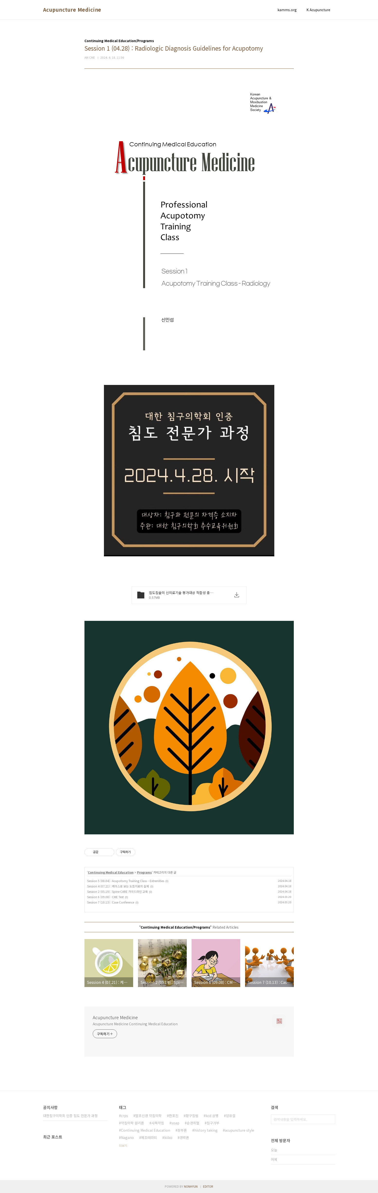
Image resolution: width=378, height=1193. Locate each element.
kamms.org (287, 9)
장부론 (182, 1130)
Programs (144, 872)
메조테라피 (149, 1137)
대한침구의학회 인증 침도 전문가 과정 (70, 1115)
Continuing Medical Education (111, 872)
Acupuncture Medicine (72, 9)
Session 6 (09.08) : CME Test (105, 897)
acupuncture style (239, 1130)
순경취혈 (193, 1122)
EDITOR (208, 1186)
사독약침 (157, 1122)
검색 (330, 1119)
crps (124, 1115)
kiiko (168, 1137)
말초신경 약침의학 (148, 1115)
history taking (206, 1130)
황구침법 (192, 1115)
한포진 (173, 1115)
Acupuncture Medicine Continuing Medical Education (135, 1023)
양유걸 (230, 1115)
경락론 (184, 1137)
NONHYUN (191, 1186)
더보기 (123, 1145)
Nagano (127, 1137)
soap (175, 1122)
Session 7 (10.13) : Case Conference (110, 902)
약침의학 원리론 (132, 1122)
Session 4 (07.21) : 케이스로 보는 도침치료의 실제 (118, 886)
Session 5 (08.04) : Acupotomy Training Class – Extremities (125, 881)
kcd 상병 (212, 1115)
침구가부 (213, 1122)
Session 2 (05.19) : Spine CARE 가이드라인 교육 (117, 891)
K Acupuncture (318, 9)
